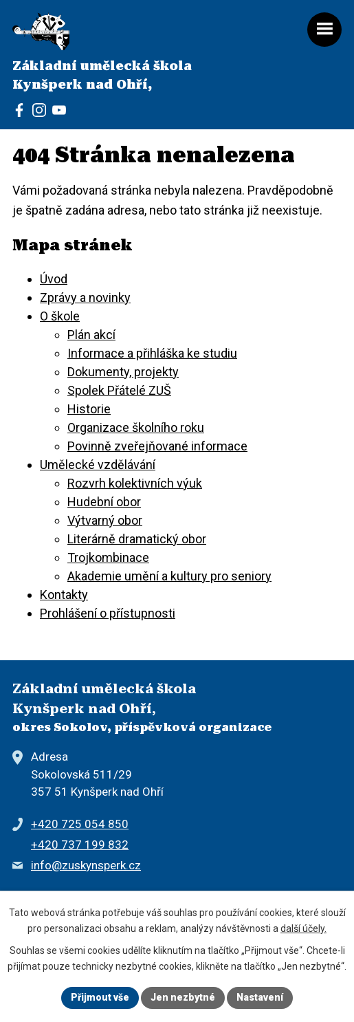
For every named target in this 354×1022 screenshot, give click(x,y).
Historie (89, 409)
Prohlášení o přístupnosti (107, 613)
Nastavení (259, 997)
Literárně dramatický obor (136, 539)
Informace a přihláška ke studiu (152, 353)
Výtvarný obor (104, 520)
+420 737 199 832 (80, 844)
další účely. (303, 928)
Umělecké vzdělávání (97, 464)
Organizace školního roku (135, 427)
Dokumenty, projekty (123, 372)
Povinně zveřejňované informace (157, 446)
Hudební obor (104, 501)
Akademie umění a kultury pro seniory (169, 576)
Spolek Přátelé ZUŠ (119, 390)
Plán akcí (91, 334)
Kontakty (64, 594)
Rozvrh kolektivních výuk (134, 483)
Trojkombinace (108, 557)
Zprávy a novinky (85, 297)
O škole (60, 316)
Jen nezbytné (183, 997)
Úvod (53, 279)
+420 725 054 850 (80, 824)
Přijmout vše (100, 997)
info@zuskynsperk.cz (86, 865)
